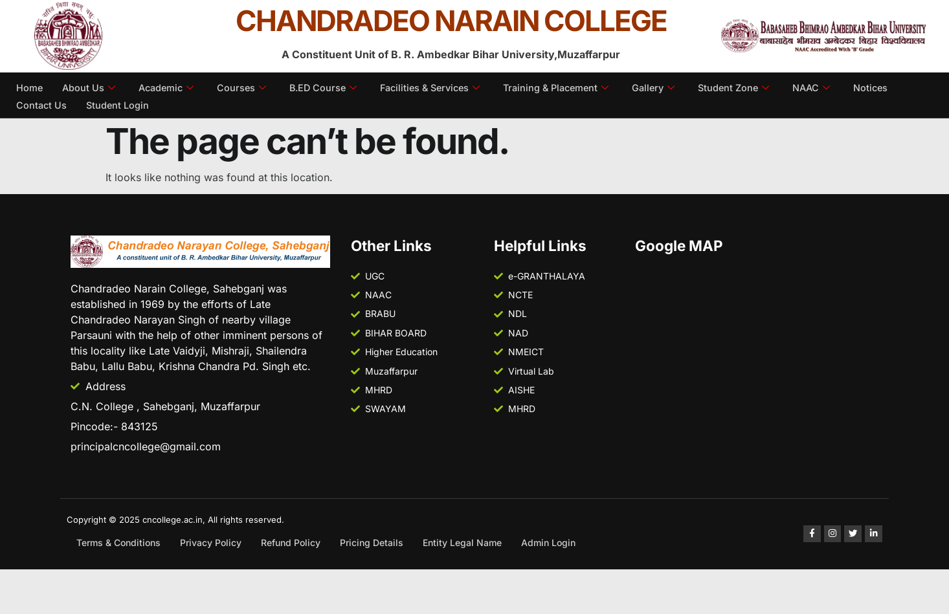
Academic (169, 86)
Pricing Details (371, 542)
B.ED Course (329, 86)
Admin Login (548, 542)
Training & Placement (572, 86)
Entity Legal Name (462, 542)
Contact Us (42, 102)
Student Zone (756, 86)
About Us (90, 86)
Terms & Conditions (118, 542)
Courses (246, 86)
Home (29, 86)
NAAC (835, 86)
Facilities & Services (441, 86)
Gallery (673, 86)
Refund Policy (290, 542)
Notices (896, 86)
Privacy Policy (210, 542)
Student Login (119, 102)
